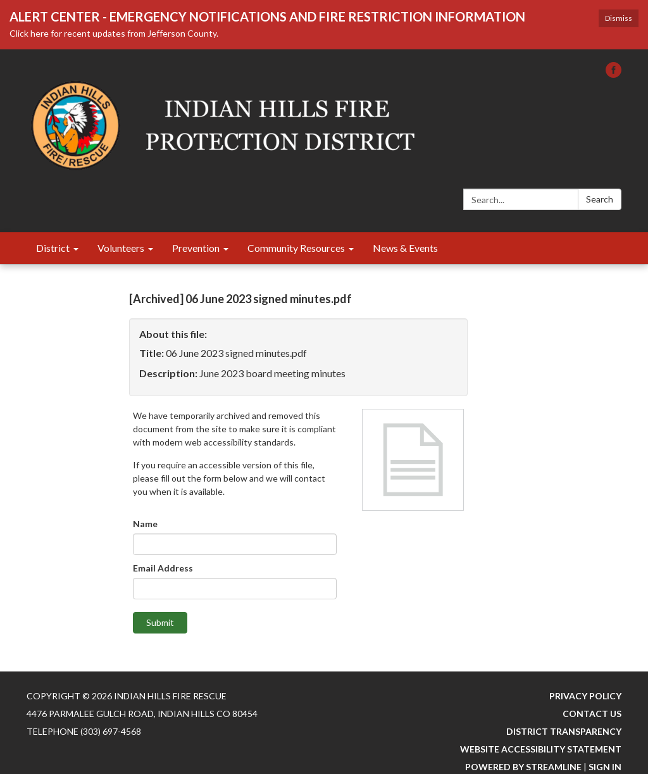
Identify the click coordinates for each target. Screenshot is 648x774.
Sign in (605, 766)
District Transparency (563, 731)
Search (599, 199)
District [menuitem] (53, 248)
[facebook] (613, 74)
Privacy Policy (585, 695)
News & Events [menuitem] (405, 248)
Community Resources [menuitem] (296, 248)
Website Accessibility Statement (540, 749)
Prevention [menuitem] (196, 248)
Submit (160, 622)
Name (145, 523)
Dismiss (618, 18)
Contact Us (592, 713)
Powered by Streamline (523, 766)
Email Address (163, 568)
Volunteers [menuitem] (120, 248)
